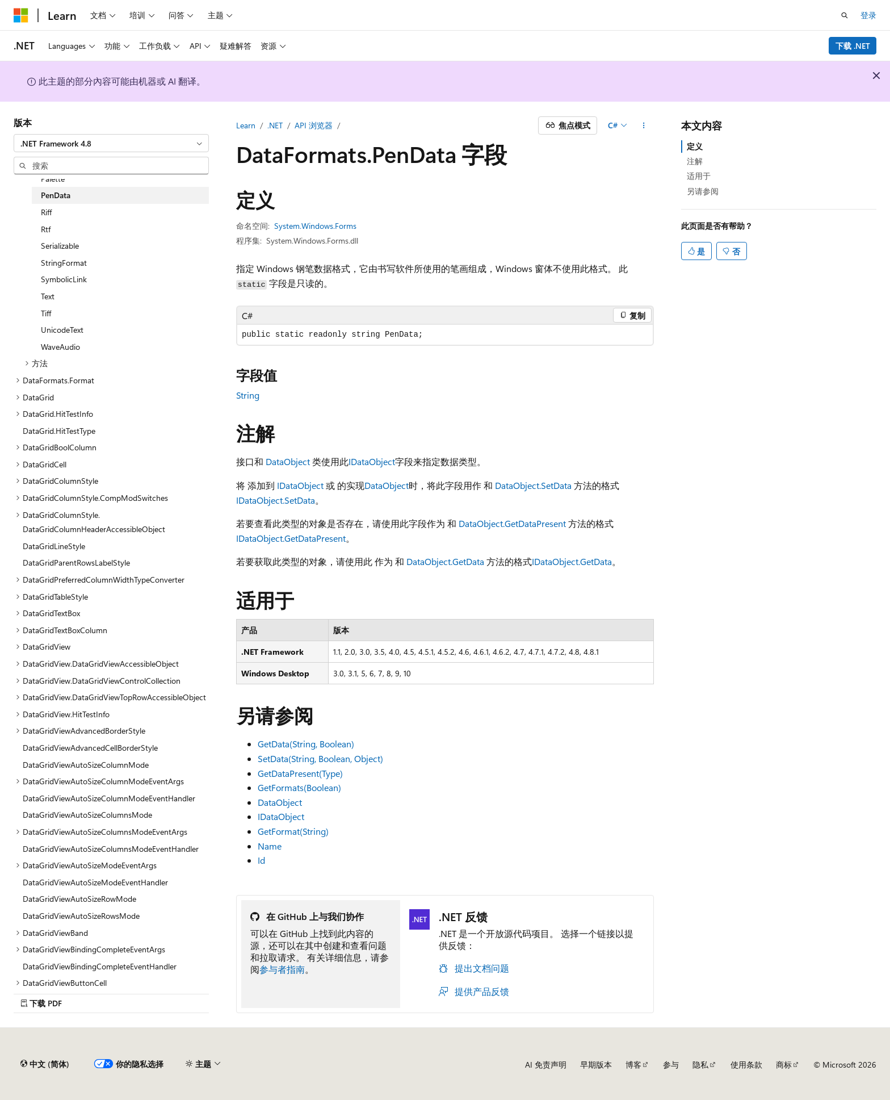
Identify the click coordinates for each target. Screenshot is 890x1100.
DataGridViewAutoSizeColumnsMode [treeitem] (87, 814)
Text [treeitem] (47, 296)
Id (261, 860)
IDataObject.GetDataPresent (291, 538)
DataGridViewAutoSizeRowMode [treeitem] (79, 898)
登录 (868, 15)
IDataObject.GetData (572, 561)
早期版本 (596, 1064)
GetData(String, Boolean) (306, 744)
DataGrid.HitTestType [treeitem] (59, 430)
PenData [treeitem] (55, 195)
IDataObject (372, 461)
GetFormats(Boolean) (299, 787)
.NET (275, 125)
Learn (245, 125)
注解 (695, 161)
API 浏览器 (314, 125)
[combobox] (111, 143)
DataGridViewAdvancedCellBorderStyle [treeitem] (90, 747)
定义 (695, 146)
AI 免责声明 (545, 1064)
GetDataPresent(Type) (300, 773)
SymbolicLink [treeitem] (64, 279)
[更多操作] (644, 125)
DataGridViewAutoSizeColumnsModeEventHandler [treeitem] (111, 848)
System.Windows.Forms (315, 225)
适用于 (699, 175)
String (247, 395)
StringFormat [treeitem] (64, 262)
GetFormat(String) (293, 831)
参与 (671, 1064)
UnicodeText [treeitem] (62, 329)
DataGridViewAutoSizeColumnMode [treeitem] (86, 764)
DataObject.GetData (445, 561)
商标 (784, 1064)
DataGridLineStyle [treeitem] (54, 546)
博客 (633, 1064)
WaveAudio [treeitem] (60, 346)
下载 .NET (853, 45)
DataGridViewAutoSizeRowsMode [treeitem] (81, 915)
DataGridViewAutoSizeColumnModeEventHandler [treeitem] (109, 798)
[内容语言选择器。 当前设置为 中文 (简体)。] (45, 1064)
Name (270, 846)
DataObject (288, 461)
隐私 (700, 1064)
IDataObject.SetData (275, 500)
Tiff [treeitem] (46, 313)
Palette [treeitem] (53, 178)
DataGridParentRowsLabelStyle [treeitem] (76, 562)
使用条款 (746, 1064)
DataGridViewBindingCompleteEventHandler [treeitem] (100, 966)
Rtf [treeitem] (46, 229)
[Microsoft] (21, 15)
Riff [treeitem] (46, 212)
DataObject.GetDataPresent (512, 523)
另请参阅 (703, 191)
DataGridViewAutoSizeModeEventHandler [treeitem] (95, 882)
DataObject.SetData (533, 485)
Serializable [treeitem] (60, 245)
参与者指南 (282, 969)
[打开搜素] (844, 15)
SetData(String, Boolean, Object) (320, 758)
